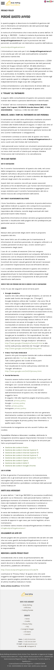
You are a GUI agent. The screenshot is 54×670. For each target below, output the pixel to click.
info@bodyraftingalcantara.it (13, 528)
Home (27, 619)
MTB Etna (27, 608)
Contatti (27, 634)
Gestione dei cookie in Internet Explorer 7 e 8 (23, 458)
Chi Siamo (27, 632)
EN (48, 1)
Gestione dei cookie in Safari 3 (17, 463)
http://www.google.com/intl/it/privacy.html (23, 349)
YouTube (23, 358)
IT (52, 1)
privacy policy (20, 401)
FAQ (27, 627)
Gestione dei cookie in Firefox (16, 447)
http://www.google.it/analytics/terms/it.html (24, 343)
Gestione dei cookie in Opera (16, 460)
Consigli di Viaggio (27, 629)
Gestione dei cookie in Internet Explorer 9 (21, 455)
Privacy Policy (27, 624)
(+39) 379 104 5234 (29, 639)
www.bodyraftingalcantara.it (13, 47)
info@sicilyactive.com (30, 644)
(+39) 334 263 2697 (30, 642)
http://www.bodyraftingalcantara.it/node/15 (19, 570)
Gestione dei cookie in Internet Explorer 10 (21, 453)
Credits (27, 621)
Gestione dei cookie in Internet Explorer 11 (21, 450)
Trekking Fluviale (27, 610)
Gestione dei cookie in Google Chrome (20, 466)
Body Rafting (27, 605)
